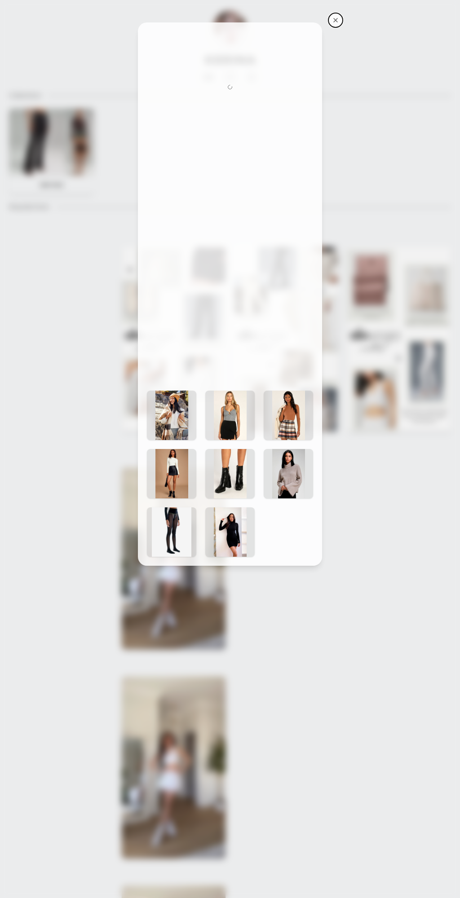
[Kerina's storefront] (335, 20)
